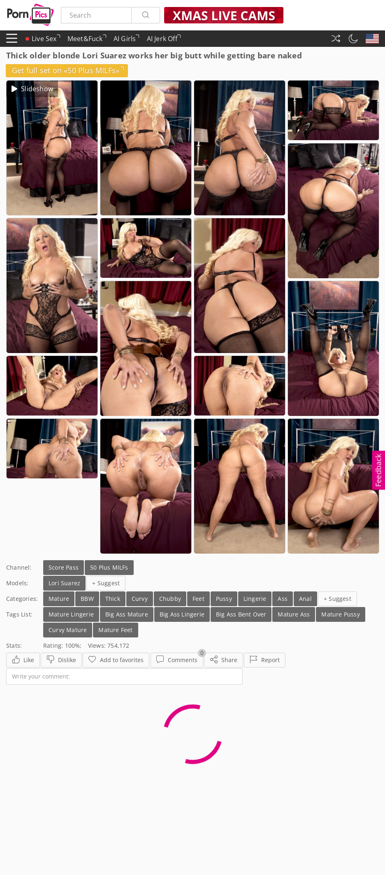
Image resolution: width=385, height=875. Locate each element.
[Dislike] (61, 660)
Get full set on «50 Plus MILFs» (68, 70)
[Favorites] (116, 660)
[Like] (23, 660)
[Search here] (96, 15)
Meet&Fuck (86, 40)
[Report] (264, 660)
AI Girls (126, 40)
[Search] (145, 15)
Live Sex (43, 38)
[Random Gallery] (335, 38)
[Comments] (177, 660)
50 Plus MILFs (109, 567)
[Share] (223, 660)
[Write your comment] (124, 676)
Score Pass (64, 567)
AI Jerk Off (164, 40)
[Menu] (11, 38)
